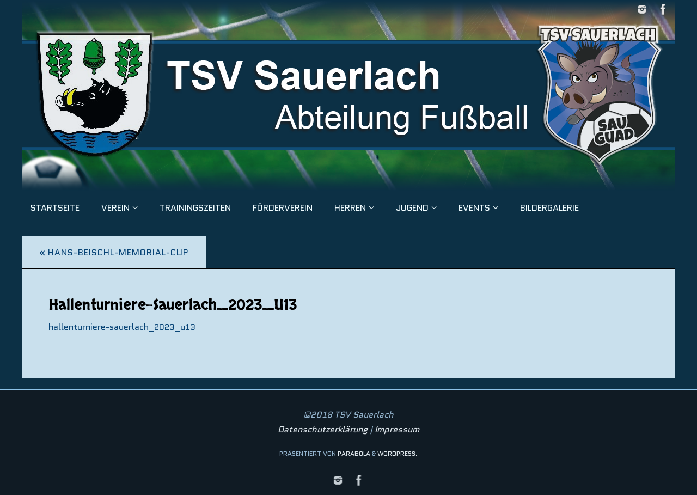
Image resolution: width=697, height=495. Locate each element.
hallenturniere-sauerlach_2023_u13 (121, 327)
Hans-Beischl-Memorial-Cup (114, 252)
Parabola (354, 453)
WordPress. (397, 453)
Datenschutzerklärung (323, 429)
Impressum (397, 429)
